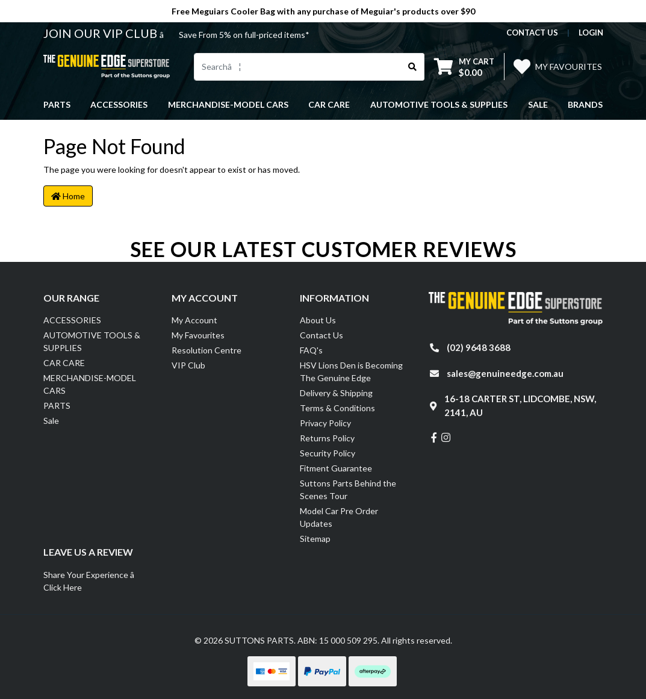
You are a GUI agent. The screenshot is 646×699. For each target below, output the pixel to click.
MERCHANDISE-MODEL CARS (89, 384)
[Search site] (412, 67)
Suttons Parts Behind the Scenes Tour (348, 489)
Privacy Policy (325, 423)
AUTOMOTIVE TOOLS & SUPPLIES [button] (439, 104)
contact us (532, 32)
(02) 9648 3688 (479, 347)
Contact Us (321, 335)
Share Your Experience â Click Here (95, 581)
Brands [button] (585, 104)
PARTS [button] (56, 104)
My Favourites (198, 335)
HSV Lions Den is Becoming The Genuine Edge (351, 371)
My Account (194, 320)
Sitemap (315, 538)
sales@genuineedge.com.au (505, 373)
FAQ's (311, 350)
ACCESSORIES (72, 320)
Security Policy (327, 453)
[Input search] (298, 67)
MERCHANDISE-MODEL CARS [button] (228, 104)
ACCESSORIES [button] (119, 104)
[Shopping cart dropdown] (464, 66)
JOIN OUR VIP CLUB (101, 33)
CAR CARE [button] (329, 104)
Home (68, 196)
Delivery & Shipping (336, 393)
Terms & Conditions (337, 408)
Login (591, 32)
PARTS (56, 405)
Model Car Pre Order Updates (339, 517)
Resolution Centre (206, 350)
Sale (538, 104)
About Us (318, 320)
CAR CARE (64, 363)
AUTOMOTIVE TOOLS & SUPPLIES (91, 341)
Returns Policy (327, 438)
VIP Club (188, 365)
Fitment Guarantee (336, 468)
